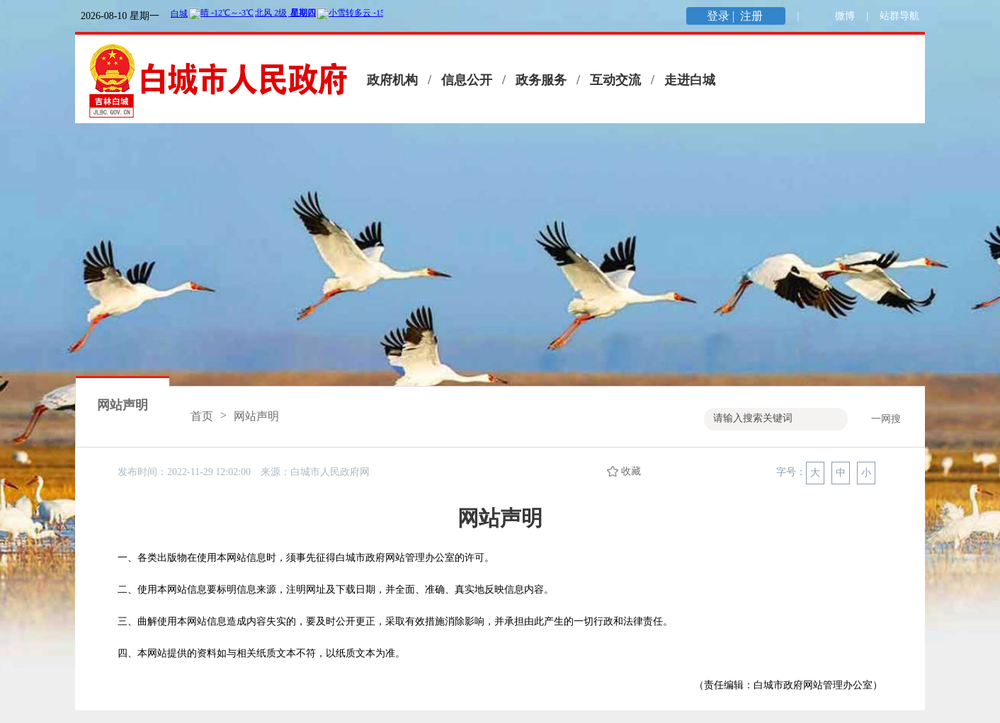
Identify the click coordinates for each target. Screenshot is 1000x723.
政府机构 (392, 80)
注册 (753, 16)
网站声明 (122, 405)
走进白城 (689, 80)
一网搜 (886, 419)
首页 (202, 416)
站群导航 (899, 16)
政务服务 (541, 80)
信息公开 (466, 80)
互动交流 (615, 80)
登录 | (722, 16)
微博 (845, 16)
